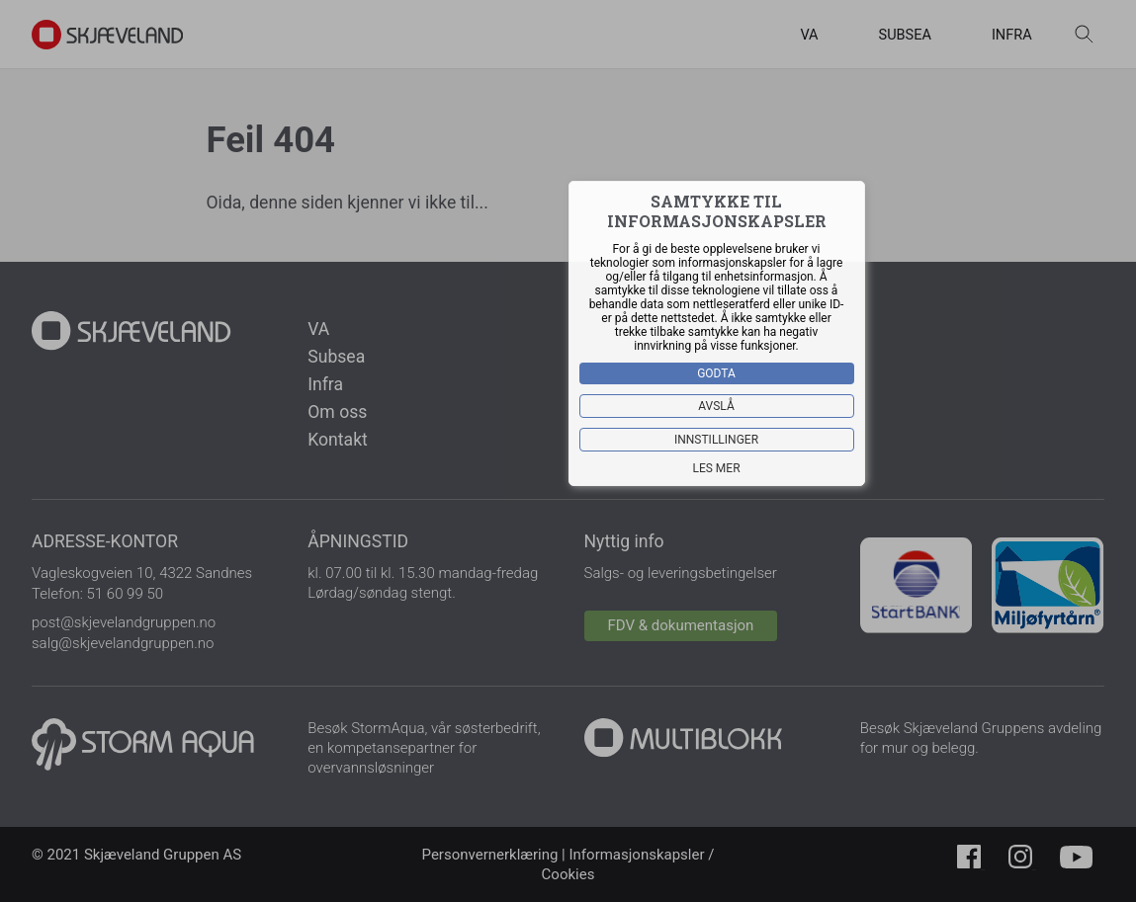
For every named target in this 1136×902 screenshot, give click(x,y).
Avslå (716, 406)
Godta (716, 373)
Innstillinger (716, 440)
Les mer (716, 468)
